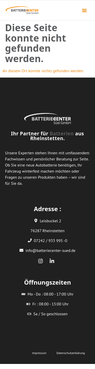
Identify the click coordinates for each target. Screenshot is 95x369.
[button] (84, 10)
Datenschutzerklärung (70, 353)
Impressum (39, 353)
